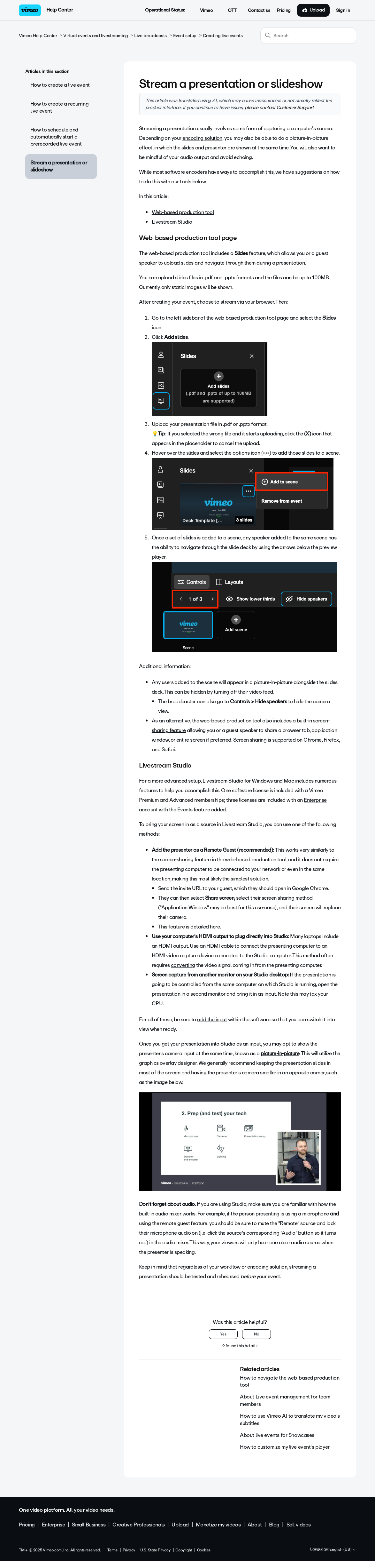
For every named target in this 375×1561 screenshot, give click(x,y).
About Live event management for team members (285, 1400)
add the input (212, 1019)
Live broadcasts (150, 35)
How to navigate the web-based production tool (289, 1381)
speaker (261, 537)
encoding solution (202, 138)
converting (183, 965)
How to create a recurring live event (59, 107)
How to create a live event (60, 85)
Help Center (59, 9)
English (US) (342, 1550)
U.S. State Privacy (155, 1550)
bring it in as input (256, 994)
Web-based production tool (183, 212)
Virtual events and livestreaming (95, 35)
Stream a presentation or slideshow (58, 166)
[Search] (308, 36)
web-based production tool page (252, 318)
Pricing (284, 10)
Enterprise (315, 800)
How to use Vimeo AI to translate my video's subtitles (290, 1419)
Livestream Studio (172, 222)
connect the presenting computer (278, 946)
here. (215, 926)
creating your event (173, 302)
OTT (229, 10)
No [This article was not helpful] (256, 1334)
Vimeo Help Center (38, 35)
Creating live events (223, 35)
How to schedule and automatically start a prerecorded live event (56, 136)
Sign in (343, 10)
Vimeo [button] (203, 10)
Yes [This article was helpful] (223, 1334)
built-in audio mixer (160, 1213)
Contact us (259, 10)
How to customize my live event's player (285, 1447)
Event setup (184, 35)
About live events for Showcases (277, 1435)
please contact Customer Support (279, 107)
